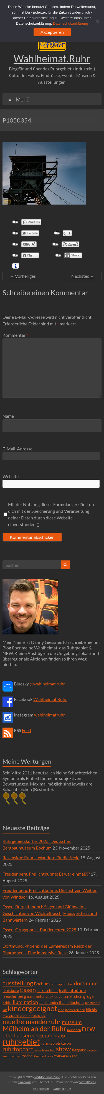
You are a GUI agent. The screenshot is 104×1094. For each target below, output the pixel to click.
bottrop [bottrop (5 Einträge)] (56, 984)
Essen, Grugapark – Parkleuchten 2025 (39, 929)
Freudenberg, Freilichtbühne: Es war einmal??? (46, 873)
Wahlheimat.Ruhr (52, 58)
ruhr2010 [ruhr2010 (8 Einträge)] (58, 1036)
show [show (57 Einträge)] (63, 1049)
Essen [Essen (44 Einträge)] (28, 989)
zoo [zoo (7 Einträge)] (74, 1056)
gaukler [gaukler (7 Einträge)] (52, 996)
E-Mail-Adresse (17, 448)
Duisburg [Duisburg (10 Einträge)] (10, 990)
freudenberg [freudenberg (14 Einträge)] (14, 996)
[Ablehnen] (97, 21)
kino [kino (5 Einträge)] (61, 1010)
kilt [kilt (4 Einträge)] (4, 1010)
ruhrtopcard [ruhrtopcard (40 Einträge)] (18, 1048)
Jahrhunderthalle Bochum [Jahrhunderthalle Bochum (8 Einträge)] (61, 1002)
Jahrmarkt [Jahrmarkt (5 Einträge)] (92, 1002)
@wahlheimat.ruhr (47, 683)
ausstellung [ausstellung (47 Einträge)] (17, 983)
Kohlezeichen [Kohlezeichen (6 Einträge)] (75, 1010)
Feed (26, 730)
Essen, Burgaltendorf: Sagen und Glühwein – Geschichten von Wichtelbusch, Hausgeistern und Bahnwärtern (49, 913)
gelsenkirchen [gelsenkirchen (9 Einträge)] (70, 996)
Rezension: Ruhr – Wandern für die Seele (40, 857)
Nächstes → (82, 276)
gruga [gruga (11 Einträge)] (88, 996)
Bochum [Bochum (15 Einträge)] (42, 983)
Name (8, 416)
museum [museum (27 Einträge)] (72, 1022)
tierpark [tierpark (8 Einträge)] (79, 1050)
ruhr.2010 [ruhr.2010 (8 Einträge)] (40, 1036)
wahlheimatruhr (49, 714)
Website (10, 476)
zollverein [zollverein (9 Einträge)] (62, 1056)
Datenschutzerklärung (70, 23)
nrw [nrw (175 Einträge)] (88, 1028)
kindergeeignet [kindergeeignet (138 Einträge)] (32, 1008)
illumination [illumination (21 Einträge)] (24, 1002)
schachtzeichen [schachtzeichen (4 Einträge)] (45, 1050)
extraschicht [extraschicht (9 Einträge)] (47, 990)
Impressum (41, 1089)
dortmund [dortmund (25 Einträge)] (86, 983)
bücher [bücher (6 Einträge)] (68, 984)
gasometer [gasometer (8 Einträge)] (36, 996)
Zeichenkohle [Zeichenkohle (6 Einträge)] (43, 1056)
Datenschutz (62, 1089)
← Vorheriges (23, 276)
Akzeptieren (52, 32)
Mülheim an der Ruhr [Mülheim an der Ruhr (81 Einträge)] (34, 1028)
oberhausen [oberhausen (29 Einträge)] (16, 1035)
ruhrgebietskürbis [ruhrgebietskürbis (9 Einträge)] (56, 1043)
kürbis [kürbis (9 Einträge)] (91, 1009)
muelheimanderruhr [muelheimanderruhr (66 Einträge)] (31, 1022)
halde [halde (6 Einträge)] (6, 1003)
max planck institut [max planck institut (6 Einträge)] (16, 1016)
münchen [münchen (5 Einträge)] (74, 1030)
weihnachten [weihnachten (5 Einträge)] (11, 1056)
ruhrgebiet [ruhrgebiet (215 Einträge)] (21, 1041)
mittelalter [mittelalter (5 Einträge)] (38, 1016)
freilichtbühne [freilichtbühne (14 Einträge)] (72, 990)
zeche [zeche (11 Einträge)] (27, 1055)
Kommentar (15, 335)
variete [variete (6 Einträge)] (92, 1050)
